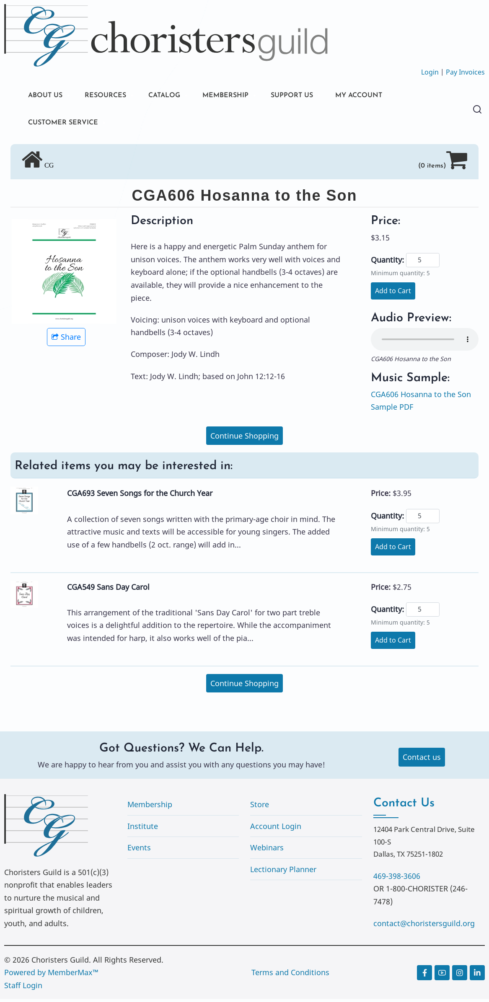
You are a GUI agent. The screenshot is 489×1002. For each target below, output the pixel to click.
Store (259, 807)
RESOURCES (112, 96)
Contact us (422, 760)
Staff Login (23, 988)
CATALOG (176, 96)
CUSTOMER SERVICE (67, 125)
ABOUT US (47, 96)
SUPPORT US (314, 96)
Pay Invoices (465, 72)
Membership (149, 807)
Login (430, 72)
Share (66, 340)
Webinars (267, 850)
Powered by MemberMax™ (51, 975)
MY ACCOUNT (387, 96)
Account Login (275, 829)
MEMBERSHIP (242, 96)
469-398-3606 (396, 879)
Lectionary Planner (283, 872)
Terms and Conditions (290, 975)
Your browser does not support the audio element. (425, 342)
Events (139, 850)
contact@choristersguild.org (424, 926)
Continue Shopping (244, 438)
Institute (142, 829)
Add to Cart (393, 293)
